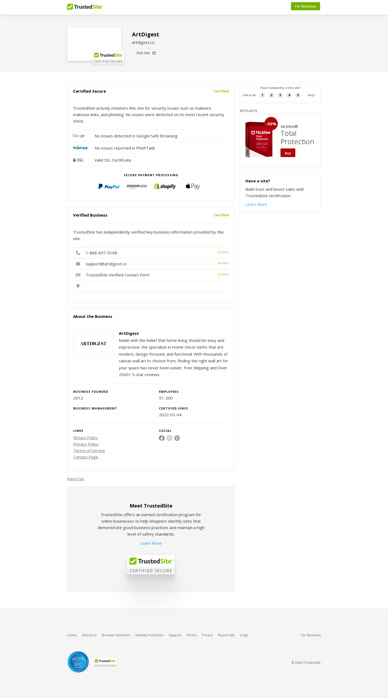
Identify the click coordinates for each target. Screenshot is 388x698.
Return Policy (85, 437)
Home (72, 635)
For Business (305, 7)
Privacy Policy (86, 444)
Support (175, 635)
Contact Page (85, 457)
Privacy (207, 635)
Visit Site (145, 52)
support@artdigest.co (106, 263)
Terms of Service (89, 450)
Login (244, 635)
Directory (89, 635)
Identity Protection (150, 635)
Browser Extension (116, 635)
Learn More (151, 543)
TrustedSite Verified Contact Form (118, 274)
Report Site (75, 479)
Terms (191, 635)
